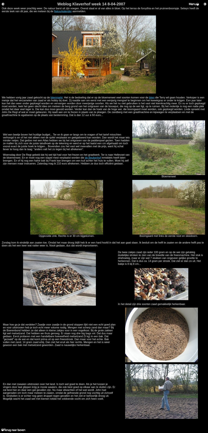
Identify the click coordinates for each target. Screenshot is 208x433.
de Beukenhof (93, 157)
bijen (152, 97)
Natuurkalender (63, 11)
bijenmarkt (57, 97)
